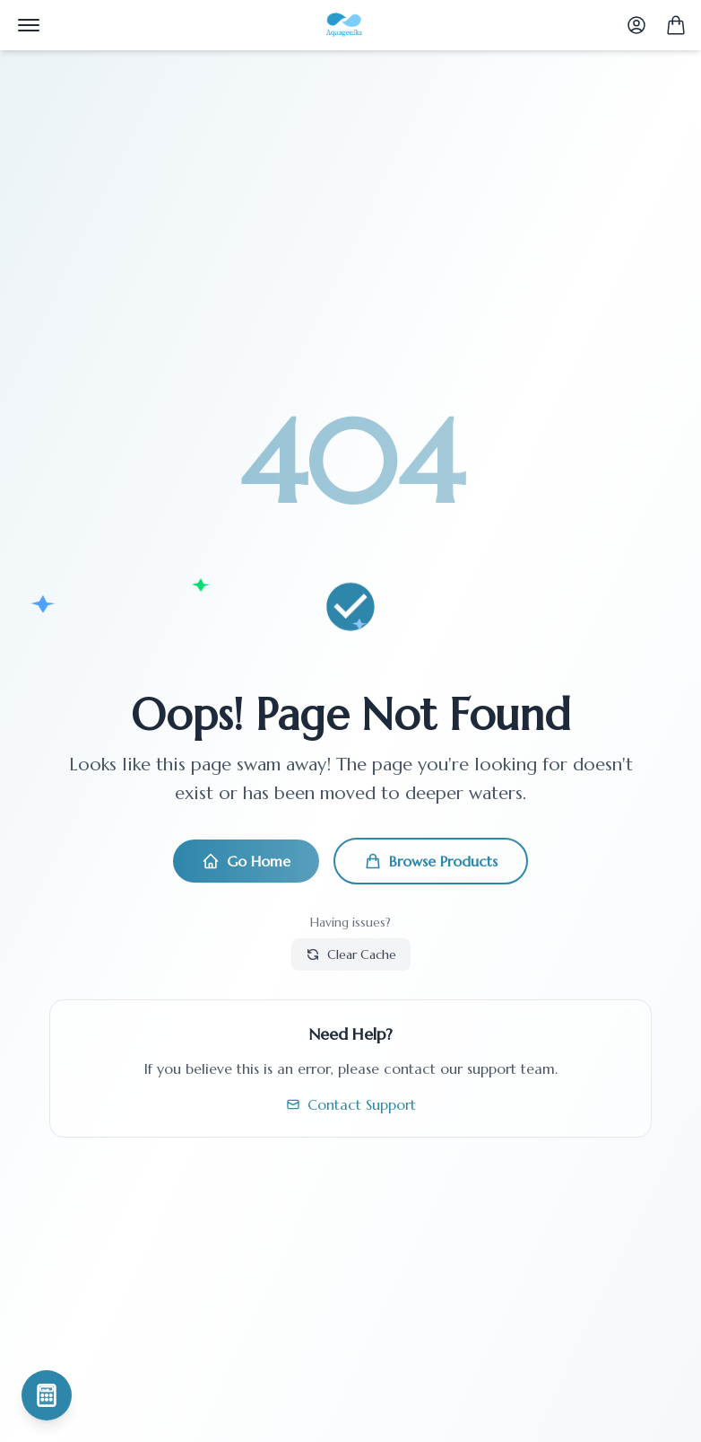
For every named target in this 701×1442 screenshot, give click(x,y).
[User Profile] (636, 25)
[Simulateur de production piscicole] (47, 1395)
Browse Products (431, 861)
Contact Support (351, 1104)
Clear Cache (351, 954)
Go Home (246, 861)
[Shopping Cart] (676, 25)
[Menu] (29, 25)
